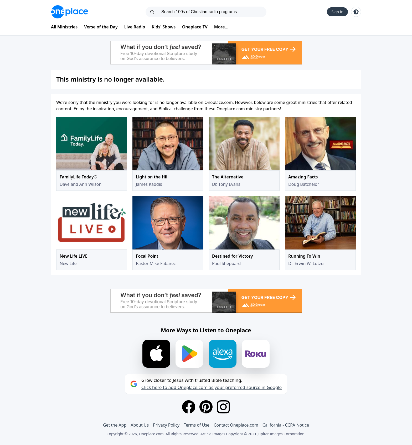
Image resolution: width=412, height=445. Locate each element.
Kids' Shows (164, 27)
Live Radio (134, 27)
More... (221, 27)
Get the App (114, 425)
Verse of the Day (101, 27)
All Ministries (64, 27)
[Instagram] (223, 406)
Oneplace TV (195, 27)
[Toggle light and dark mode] (356, 12)
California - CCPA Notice (285, 425)
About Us (140, 425)
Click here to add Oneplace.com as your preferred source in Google (211, 387)
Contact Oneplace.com (236, 425)
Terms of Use (196, 425)
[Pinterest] (206, 406)
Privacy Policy (166, 425)
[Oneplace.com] (69, 11)
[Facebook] (188, 406)
